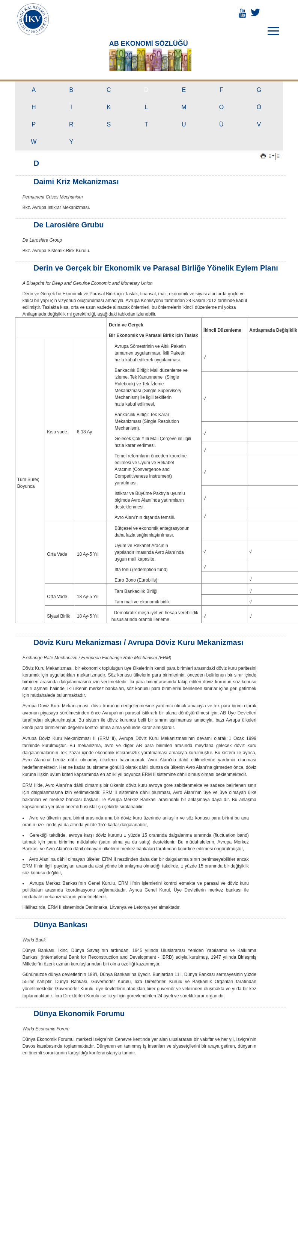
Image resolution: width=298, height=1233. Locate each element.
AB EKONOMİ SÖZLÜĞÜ (146, 42)
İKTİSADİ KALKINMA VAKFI (33, 19)
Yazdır (263, 153)
